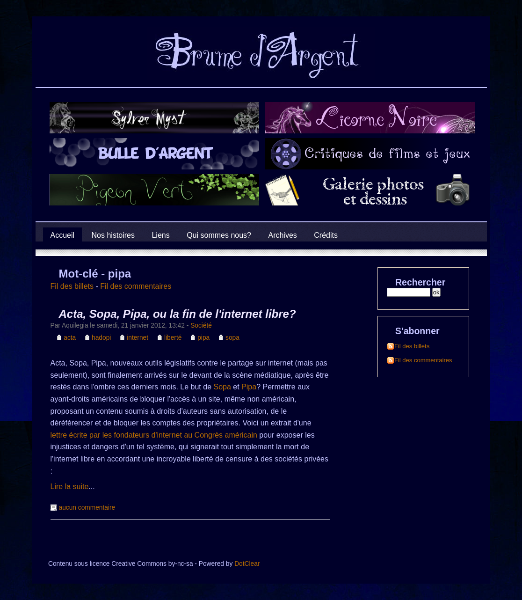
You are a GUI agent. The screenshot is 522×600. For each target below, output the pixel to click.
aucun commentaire (87, 507)
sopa (232, 337)
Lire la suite (70, 486)
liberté (172, 337)
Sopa (222, 387)
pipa (203, 337)
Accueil (63, 235)
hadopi (101, 337)
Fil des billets (72, 286)
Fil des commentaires (135, 286)
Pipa (248, 387)
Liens (160, 235)
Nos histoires (113, 235)
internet (137, 337)
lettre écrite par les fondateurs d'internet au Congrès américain (154, 435)
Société (201, 325)
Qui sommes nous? (219, 235)
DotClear (247, 563)
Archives (282, 235)
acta (70, 337)
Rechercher (420, 282)
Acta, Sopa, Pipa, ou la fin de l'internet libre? (177, 313)
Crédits (326, 235)
